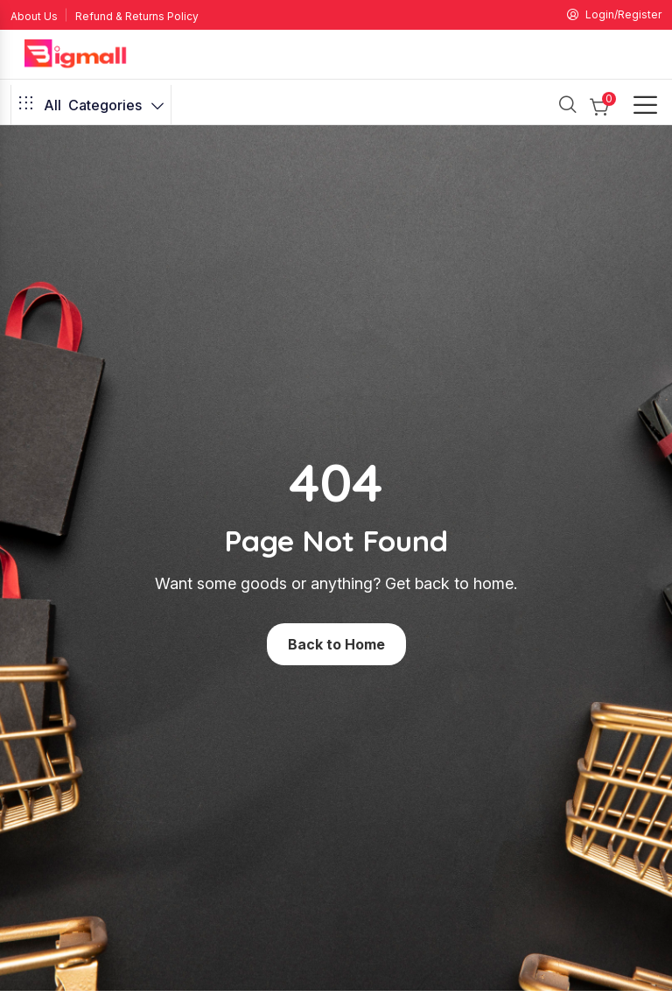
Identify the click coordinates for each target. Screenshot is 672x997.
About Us (34, 16)
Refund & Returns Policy (137, 16)
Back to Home (336, 644)
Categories (91, 105)
